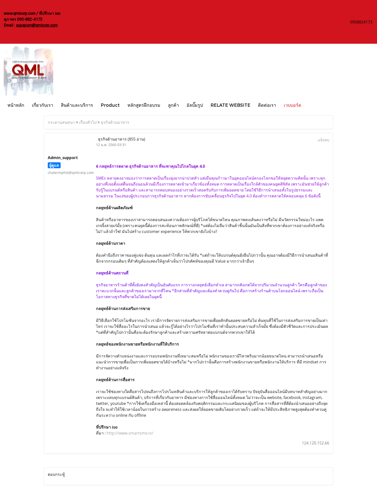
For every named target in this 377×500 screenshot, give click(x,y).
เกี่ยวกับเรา (42, 104)
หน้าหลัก (15, 104)
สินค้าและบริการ (77, 104)
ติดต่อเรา (267, 104)
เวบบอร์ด (292, 104)
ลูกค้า (173, 104)
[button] (309, 105)
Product (110, 104)
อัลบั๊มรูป (195, 104)
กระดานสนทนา (61, 122)
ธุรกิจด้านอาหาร (115, 122)
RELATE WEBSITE (230, 104)
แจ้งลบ (323, 140)
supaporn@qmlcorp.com (37, 25)
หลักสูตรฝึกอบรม (143, 104)
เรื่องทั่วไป (87, 122)
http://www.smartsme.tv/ (129, 433)
